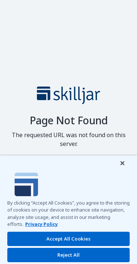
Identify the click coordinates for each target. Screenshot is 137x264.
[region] (68, 212)
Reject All (68, 255)
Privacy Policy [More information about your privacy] (41, 224)
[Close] (127, 168)
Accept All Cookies (68, 238)
